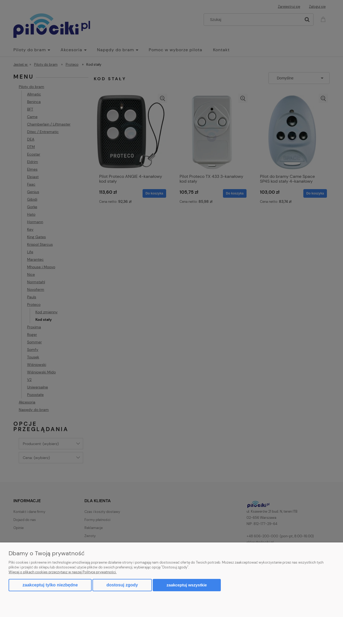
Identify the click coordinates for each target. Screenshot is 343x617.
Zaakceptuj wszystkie (187, 585)
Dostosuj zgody (122, 585)
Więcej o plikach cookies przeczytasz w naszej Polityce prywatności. (63, 572)
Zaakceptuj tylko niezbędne (50, 585)
